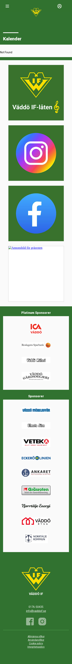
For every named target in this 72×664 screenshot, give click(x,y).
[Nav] (7, 6)
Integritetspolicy (36, 647)
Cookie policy (36, 643)
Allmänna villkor (36, 636)
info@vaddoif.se (36, 610)
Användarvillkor (36, 640)
